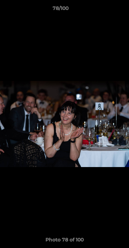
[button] (104, 10)
